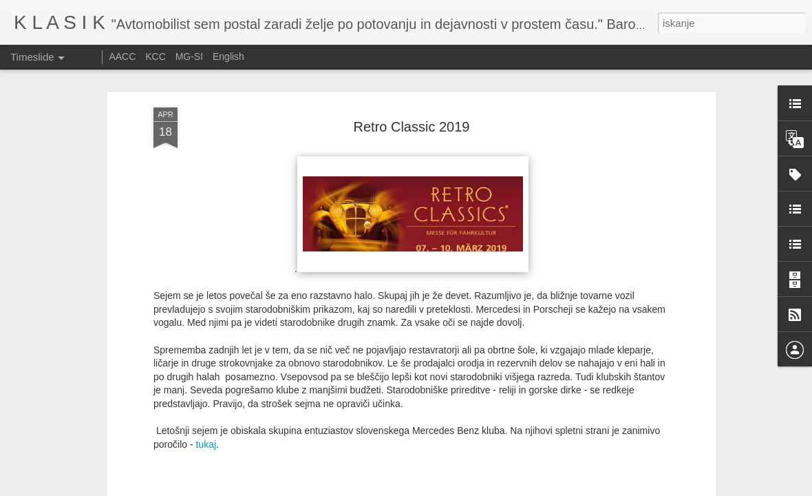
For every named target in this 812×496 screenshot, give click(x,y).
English (228, 56)
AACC (122, 56)
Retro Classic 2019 (412, 115)
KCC (155, 56)
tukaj (205, 433)
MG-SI (189, 56)
